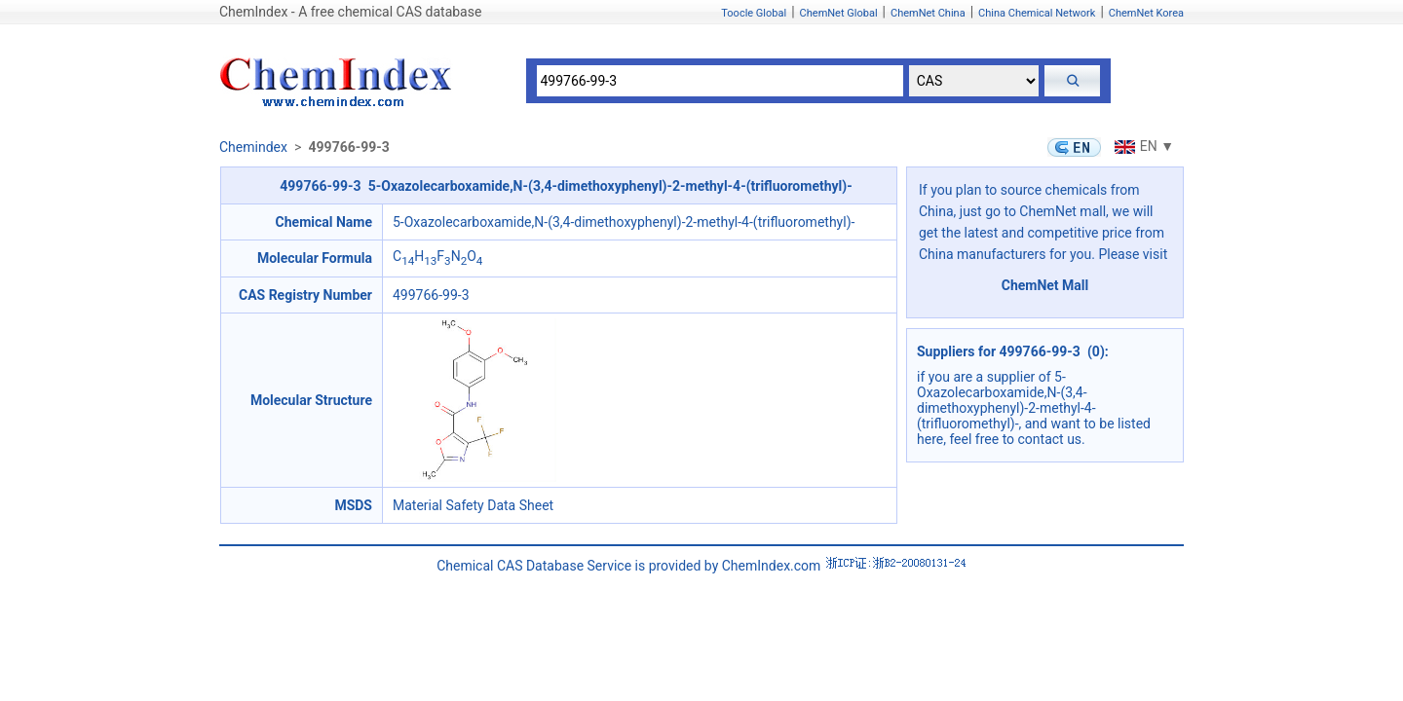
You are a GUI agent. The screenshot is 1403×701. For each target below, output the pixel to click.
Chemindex (253, 147)
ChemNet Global (839, 13)
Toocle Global (753, 13)
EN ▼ (1142, 146)
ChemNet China (928, 13)
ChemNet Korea (1146, 13)
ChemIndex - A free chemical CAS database (350, 11)
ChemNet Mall (1045, 285)
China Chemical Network (1036, 13)
